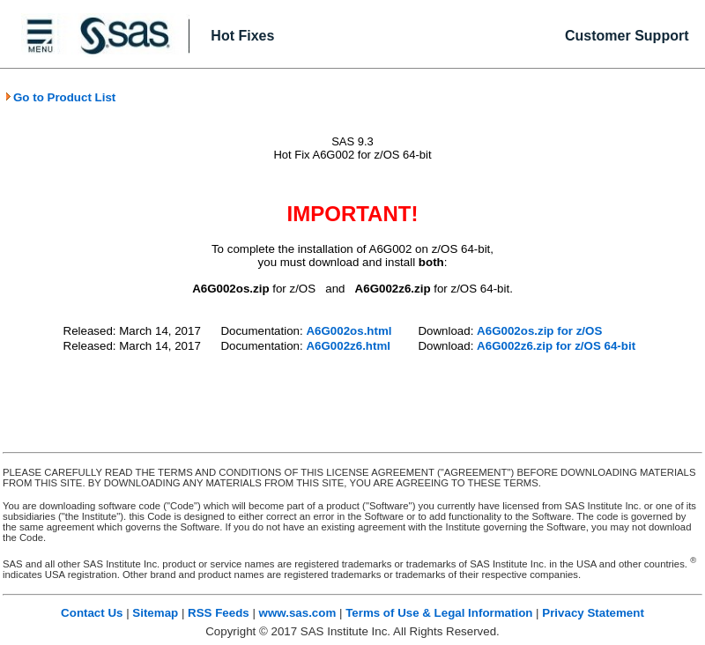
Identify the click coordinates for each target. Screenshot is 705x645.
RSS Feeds (218, 612)
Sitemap (155, 612)
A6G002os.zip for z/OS (539, 330)
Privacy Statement (593, 612)
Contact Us (91, 612)
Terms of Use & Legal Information (438, 612)
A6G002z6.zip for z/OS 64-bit (556, 345)
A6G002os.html (348, 330)
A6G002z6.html (348, 345)
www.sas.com (298, 612)
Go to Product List (59, 97)
